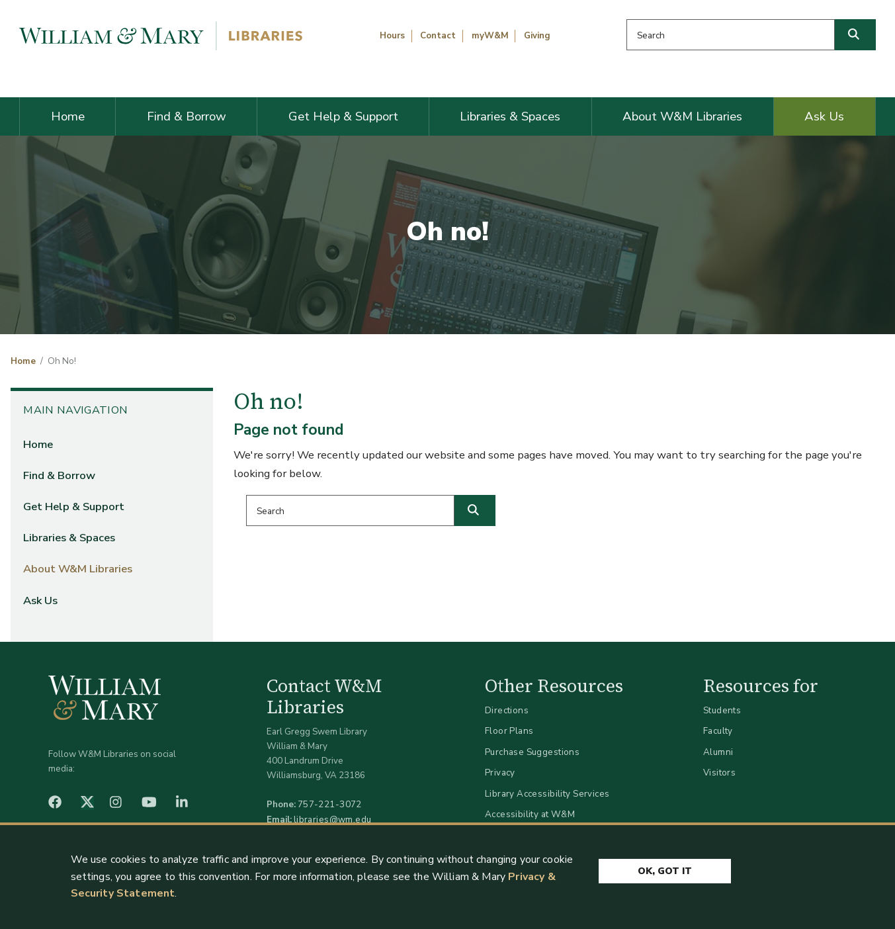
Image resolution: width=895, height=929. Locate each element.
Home (68, 116)
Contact (438, 36)
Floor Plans (509, 731)
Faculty (718, 731)
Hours (392, 36)
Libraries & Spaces (510, 116)
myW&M (490, 36)
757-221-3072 (330, 804)
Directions (507, 710)
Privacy (500, 772)
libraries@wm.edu (333, 819)
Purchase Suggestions (532, 752)
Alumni (718, 752)
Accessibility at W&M (530, 814)
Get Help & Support (343, 116)
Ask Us (824, 116)
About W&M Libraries (682, 116)
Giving (537, 36)
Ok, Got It (665, 871)
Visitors (719, 772)
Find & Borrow (186, 116)
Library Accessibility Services (547, 793)
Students (722, 710)
